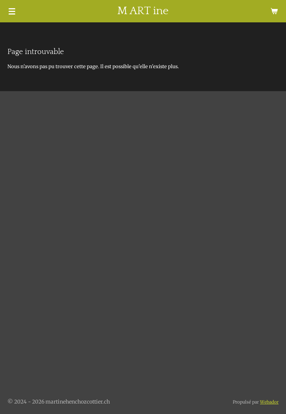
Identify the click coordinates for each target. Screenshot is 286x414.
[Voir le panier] (274, 11)
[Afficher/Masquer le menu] (12, 11)
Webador (269, 402)
